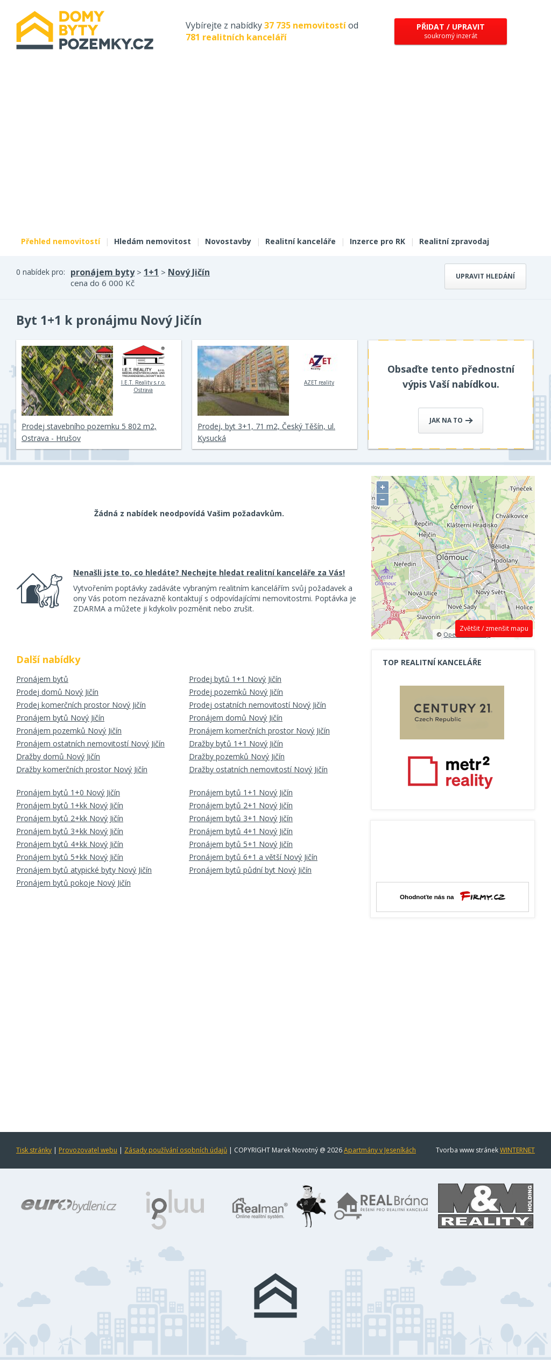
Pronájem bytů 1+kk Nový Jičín (69, 805)
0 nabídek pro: (40, 272)
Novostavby (228, 241)
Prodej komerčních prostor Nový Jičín (81, 705)
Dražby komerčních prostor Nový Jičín (81, 769)
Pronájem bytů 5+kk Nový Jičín (69, 857)
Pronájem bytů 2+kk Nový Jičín (69, 818)
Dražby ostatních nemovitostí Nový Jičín (258, 769)
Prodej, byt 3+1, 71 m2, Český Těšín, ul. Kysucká (266, 432)
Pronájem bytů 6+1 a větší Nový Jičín (253, 857)
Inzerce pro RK (377, 241)
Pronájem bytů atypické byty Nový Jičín (84, 870)
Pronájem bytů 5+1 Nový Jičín (241, 844)
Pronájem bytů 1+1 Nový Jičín (241, 792)
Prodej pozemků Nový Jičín (236, 692)
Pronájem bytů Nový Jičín (60, 718)
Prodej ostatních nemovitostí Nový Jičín (257, 705)
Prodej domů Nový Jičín (57, 692)
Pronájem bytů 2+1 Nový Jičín (241, 805)
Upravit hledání (485, 276)
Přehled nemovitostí (60, 241)
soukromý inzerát (450, 31)
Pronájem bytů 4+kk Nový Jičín (69, 844)
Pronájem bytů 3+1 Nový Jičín (241, 818)
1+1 (151, 272)
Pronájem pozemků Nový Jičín (69, 730)
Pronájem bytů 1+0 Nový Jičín (68, 792)
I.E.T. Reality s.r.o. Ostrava (143, 369)
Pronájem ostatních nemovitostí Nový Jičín (90, 743)
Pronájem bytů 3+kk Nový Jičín (69, 831)
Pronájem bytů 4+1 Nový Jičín (241, 831)
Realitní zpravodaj (454, 241)
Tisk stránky (34, 1150)
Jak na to (451, 420)
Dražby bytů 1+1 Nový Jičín (236, 743)
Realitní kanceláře (300, 241)
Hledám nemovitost (152, 241)
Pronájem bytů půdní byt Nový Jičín (250, 870)
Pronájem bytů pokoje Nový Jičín (73, 883)
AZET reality (319, 365)
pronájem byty (102, 272)
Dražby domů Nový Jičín (58, 756)
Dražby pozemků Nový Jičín (237, 756)
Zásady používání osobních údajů (175, 1150)
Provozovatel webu (88, 1150)
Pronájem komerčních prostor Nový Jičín (259, 730)
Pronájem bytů (42, 679)
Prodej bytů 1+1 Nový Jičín (235, 679)
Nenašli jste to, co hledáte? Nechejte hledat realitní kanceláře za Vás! (209, 572)
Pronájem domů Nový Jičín (235, 718)
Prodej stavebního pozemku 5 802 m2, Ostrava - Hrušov (89, 432)
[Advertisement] (275, 149)
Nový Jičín (189, 272)
